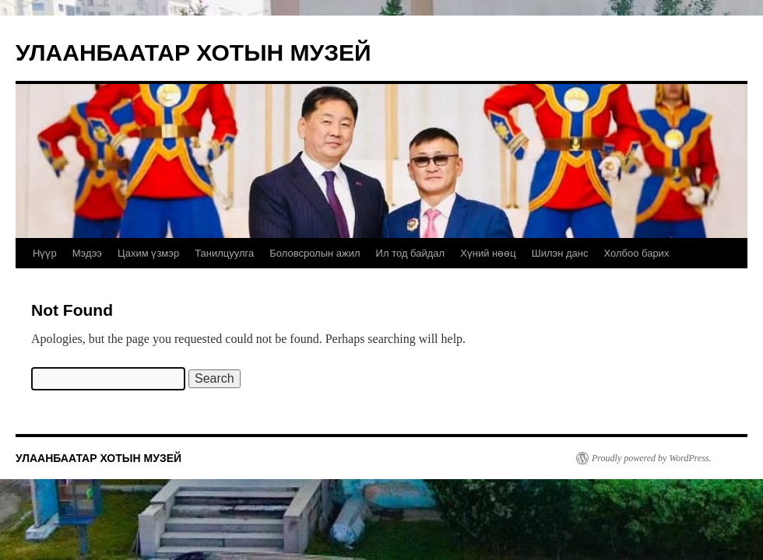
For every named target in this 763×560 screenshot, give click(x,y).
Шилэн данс (560, 253)
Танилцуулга (224, 253)
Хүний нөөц (488, 253)
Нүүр (45, 253)
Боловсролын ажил (314, 253)
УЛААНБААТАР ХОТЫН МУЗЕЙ (193, 52)
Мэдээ (87, 253)
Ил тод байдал (410, 253)
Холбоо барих (636, 253)
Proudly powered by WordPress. (652, 458)
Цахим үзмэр (148, 253)
